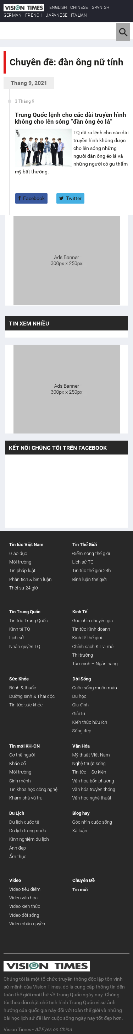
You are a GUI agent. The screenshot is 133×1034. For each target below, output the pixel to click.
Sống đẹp (82, 730)
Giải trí (78, 713)
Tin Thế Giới (84, 544)
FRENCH (33, 15)
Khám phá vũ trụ (26, 798)
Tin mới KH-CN (24, 746)
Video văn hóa (23, 897)
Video (15, 880)
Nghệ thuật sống (89, 763)
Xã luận (79, 830)
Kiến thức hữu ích (89, 722)
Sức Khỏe (19, 679)
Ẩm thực (17, 856)
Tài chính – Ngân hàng (95, 663)
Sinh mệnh (20, 780)
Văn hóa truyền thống (93, 789)
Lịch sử (16, 637)
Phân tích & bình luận (30, 579)
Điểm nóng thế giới (91, 553)
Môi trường (20, 562)
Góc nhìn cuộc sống (92, 822)
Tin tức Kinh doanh (91, 629)
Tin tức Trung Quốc (28, 620)
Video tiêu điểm (24, 889)
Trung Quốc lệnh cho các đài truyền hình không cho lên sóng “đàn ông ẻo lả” (70, 118)
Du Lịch (16, 813)
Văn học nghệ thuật (91, 798)
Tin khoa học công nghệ (33, 789)
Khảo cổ (17, 763)
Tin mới (80, 889)
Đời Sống (81, 679)
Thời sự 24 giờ (23, 588)
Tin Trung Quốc (24, 611)
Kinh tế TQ (19, 629)
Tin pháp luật (22, 570)
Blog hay (81, 813)
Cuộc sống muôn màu (94, 687)
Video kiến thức (24, 906)
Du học (79, 696)
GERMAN (13, 15)
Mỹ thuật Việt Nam (91, 755)
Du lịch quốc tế (24, 822)
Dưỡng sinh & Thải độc (32, 696)
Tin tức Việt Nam (26, 544)
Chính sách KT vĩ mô (92, 646)
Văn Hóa (81, 746)
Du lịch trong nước (27, 830)
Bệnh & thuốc (22, 687)
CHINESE (79, 7)
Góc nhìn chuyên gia (92, 620)
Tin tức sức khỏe (26, 704)
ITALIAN (79, 15)
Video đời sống (24, 915)
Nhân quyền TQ (24, 646)
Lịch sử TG (83, 562)
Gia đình (80, 704)
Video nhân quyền (27, 923)
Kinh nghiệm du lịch (29, 839)
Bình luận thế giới (89, 579)
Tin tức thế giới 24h (91, 570)
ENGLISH (58, 7)
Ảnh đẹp (17, 848)
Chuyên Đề (83, 880)
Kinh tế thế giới (87, 637)
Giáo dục (18, 553)
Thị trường (82, 655)
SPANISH (100, 7)
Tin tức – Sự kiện (89, 772)
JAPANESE (56, 15)
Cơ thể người (22, 755)
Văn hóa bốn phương (93, 780)
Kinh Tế (79, 611)
